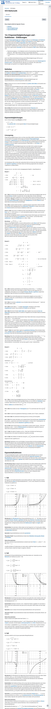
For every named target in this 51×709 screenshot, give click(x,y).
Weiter (44, 19)
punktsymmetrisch (27, 695)
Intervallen (19, 47)
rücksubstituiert (42, 419)
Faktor (34, 47)
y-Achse (34, 622)
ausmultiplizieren (21, 216)
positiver (38, 520)
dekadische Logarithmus (24, 422)
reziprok (6, 622)
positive (29, 83)
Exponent (14, 73)
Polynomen (33, 108)
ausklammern (8, 218)
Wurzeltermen (26, 96)
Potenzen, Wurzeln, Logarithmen (31, 291)
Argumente (29, 226)
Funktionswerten (12, 227)
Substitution (40, 401)
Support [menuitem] (24, 2)
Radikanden (14, 98)
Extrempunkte (38, 536)
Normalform (19, 331)
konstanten (20, 73)
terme (11, 196)
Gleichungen (35, 40)
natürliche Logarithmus (11, 163)
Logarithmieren (14, 140)
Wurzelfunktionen (8, 457)
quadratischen (14, 686)
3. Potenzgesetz (22, 408)
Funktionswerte (28, 522)
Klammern (31, 206)
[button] (32, 2)
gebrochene (36, 95)
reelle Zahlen (34, 83)
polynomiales (9, 530)
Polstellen (9, 537)
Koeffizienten (19, 218)
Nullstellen (31, 536)
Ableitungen (17, 469)
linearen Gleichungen (14, 200)
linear (6, 212)
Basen (14, 481)
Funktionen (42, 40)
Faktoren (39, 200)
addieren (11, 404)
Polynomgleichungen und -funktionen (17, 40)
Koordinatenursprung (38, 695)
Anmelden (47, 2)
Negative (7, 95)
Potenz (29, 41)
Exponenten (23, 42)
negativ (38, 522)
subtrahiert (18, 302)
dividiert (10, 331)
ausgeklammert (8, 308)
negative (9, 233)
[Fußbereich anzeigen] (47, 706)
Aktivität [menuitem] (7, 14)
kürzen (25, 339)
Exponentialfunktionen (12, 29)
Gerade (33, 693)
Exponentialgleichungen (12, 28)
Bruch (35, 223)
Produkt (25, 308)
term (39, 701)
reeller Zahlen (21, 311)
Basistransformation (19, 471)
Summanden (25, 306)
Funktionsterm (9, 459)
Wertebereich (16, 518)
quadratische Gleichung (29, 330)
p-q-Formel (7, 333)
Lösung (6, 141)
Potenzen (32, 520)
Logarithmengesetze (9, 144)
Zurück (7, 19)
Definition (9, 26)
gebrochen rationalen (34, 456)
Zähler (20, 233)
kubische (30, 446)
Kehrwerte (7, 556)
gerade (14, 459)
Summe (8, 207)
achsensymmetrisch (25, 622)
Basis (24, 41)
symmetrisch (27, 533)
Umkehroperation (25, 140)
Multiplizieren (29, 200)
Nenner (34, 231)
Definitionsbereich (19, 79)
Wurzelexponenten (39, 98)
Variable (18, 41)
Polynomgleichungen (34, 138)
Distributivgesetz (8, 299)
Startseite (7, 8)
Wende (42, 536)
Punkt (34, 542)
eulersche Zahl (12, 124)
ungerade (20, 459)
